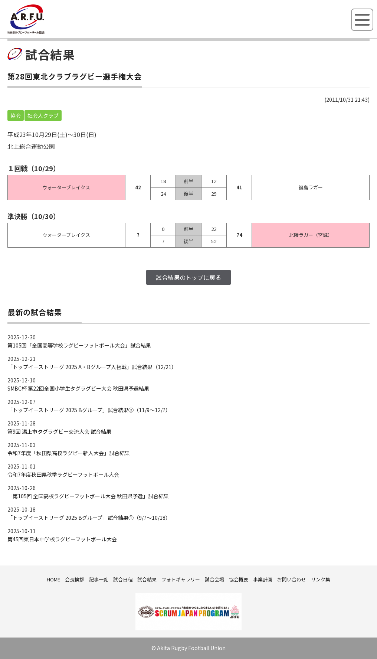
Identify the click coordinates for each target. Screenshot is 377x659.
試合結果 (147, 579)
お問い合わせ (291, 579)
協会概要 (238, 579)
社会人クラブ (43, 115)
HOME (53, 579)
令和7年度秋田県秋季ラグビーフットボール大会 (63, 474)
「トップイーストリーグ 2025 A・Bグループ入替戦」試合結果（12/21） (92, 367)
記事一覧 (98, 579)
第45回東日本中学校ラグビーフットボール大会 (62, 539)
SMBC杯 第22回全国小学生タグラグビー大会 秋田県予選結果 (78, 388)
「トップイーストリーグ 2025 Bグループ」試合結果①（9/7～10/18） (89, 517)
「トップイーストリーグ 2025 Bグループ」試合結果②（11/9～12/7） (89, 410)
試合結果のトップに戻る (188, 277)
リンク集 (320, 579)
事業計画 (262, 579)
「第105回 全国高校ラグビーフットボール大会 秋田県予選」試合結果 (88, 496)
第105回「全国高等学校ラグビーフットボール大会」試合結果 (79, 345)
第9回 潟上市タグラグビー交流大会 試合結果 (59, 431)
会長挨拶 (74, 579)
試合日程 (122, 579)
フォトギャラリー (180, 579)
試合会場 (214, 579)
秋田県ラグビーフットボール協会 (42, 32)
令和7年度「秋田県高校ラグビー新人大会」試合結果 (68, 453)
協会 (15, 115)
